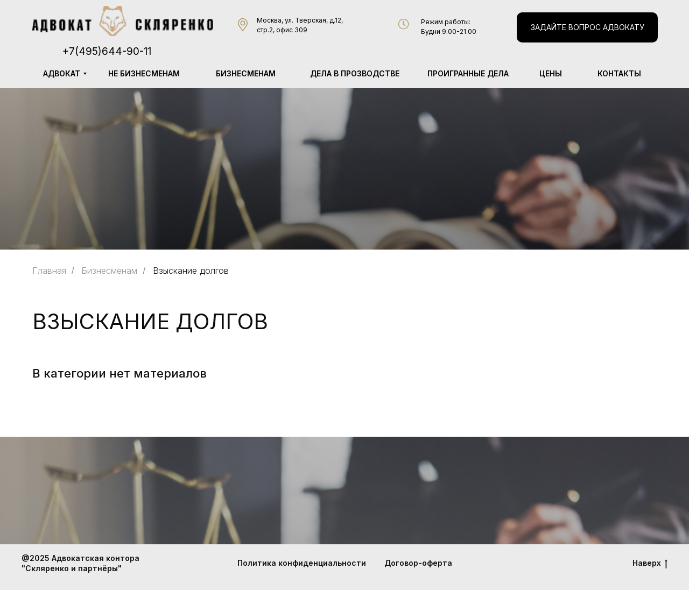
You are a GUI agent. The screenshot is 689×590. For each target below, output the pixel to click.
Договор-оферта (418, 562)
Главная (49, 271)
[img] (122, 21)
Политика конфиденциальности (301, 562)
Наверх (649, 563)
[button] (587, 27)
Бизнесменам (109, 271)
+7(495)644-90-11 (106, 51)
